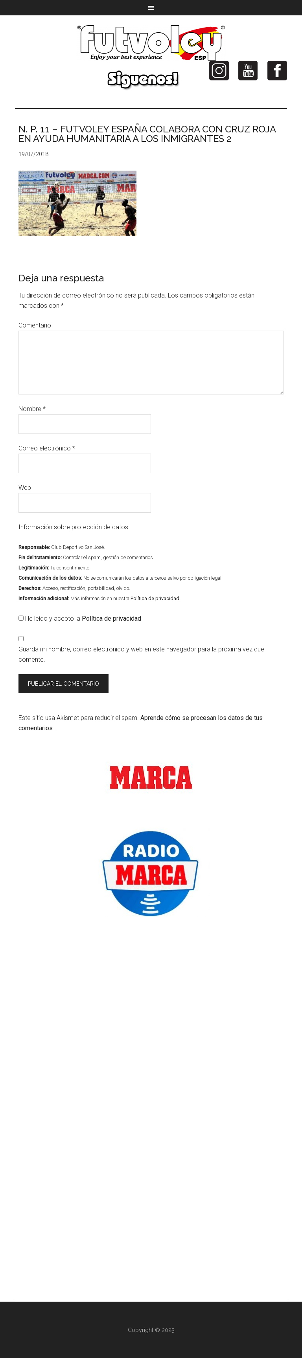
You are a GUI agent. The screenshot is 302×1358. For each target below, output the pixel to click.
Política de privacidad (155, 598)
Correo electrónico (46, 448)
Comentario (34, 325)
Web (24, 487)
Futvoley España (151, 43)
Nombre (32, 409)
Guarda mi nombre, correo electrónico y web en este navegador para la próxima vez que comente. (141, 654)
